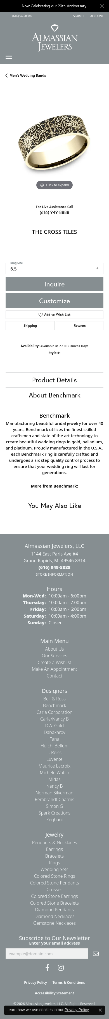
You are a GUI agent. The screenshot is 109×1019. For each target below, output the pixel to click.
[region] (54, 143)
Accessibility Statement (54, 993)
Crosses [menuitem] (55, 889)
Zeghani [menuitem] (54, 819)
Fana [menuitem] (55, 739)
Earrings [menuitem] (54, 849)
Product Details (54, 379)
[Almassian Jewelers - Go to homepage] (55, 36)
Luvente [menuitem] (54, 759)
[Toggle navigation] (9, 58)
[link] (21, 16)
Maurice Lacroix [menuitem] (54, 766)
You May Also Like (54, 505)
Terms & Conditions (69, 982)
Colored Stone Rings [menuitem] (54, 876)
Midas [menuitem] (54, 779)
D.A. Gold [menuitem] (54, 726)
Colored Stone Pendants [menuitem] (54, 883)
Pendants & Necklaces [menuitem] (54, 842)
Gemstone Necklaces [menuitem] (54, 923)
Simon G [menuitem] (54, 806)
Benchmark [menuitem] (54, 705)
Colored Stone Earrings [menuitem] (54, 896)
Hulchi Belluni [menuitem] (54, 746)
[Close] (102, 6)
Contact (54, 676)
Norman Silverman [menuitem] (54, 793)
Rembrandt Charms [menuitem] (54, 799)
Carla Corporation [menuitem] (55, 712)
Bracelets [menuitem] (54, 856)
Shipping (30, 325)
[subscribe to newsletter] (95, 953)
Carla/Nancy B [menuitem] (54, 719)
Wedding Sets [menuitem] (54, 869)
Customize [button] (54, 300)
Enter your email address (54, 943)
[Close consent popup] (100, 1010)
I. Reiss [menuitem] (54, 752)
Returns (80, 325)
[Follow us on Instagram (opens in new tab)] (61, 967)
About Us (54, 649)
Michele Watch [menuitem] (54, 772)
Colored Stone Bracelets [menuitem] (54, 903)
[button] (78, 16)
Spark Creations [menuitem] (54, 813)
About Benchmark (54, 394)
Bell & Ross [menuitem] (54, 699)
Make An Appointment (54, 669)
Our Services (54, 656)
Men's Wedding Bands (28, 75)
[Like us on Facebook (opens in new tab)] (47, 967)
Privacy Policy (35, 982)
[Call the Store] (55, 567)
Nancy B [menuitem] (54, 786)
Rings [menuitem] (54, 863)
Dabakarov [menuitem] (54, 732)
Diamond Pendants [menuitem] (54, 910)
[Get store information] (54, 574)
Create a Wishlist (54, 662)
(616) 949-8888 (54, 212)
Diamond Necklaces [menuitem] (55, 916)
